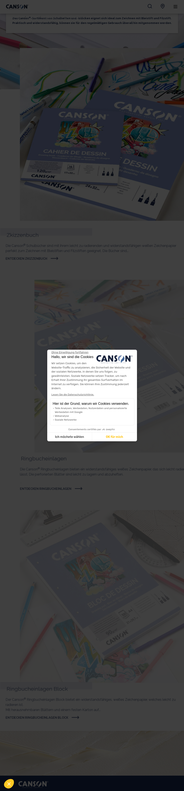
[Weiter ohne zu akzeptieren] (70, 352)
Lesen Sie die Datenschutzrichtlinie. (73, 394)
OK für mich (114, 437)
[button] (9, 784)
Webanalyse (62, 415)
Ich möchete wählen (69, 437)
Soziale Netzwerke (66, 419)
